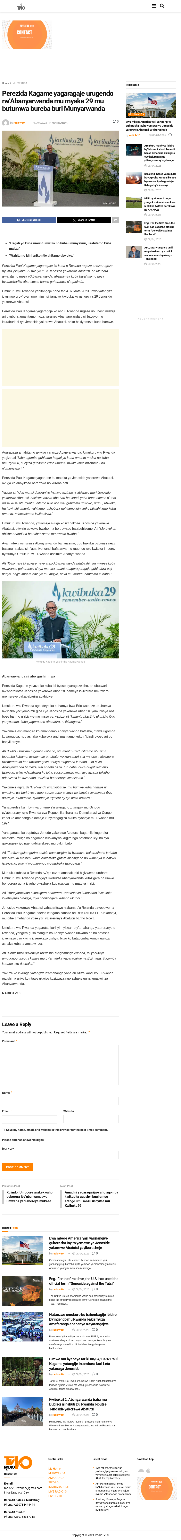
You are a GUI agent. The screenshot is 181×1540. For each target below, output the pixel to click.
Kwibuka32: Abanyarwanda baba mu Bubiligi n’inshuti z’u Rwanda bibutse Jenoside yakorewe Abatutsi (78, 1405)
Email (7, 1111)
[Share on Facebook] (29, 220)
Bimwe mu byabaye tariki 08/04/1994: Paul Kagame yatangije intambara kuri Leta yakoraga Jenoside (83, 1364)
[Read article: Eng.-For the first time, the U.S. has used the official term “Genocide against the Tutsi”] (22, 1291)
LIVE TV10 (55, 1496)
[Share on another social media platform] (115, 220)
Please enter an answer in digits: (23, 1139)
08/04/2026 (80, 1254)
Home (5, 83)
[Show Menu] (154, 6)
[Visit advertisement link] (27, 34)
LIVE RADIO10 (57, 1492)
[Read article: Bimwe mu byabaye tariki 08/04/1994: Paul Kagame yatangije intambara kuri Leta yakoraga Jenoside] (22, 1371)
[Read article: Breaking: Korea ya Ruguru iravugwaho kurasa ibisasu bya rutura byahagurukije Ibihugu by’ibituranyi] (134, 178)
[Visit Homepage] (21, 6)
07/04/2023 (40, 122)
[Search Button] (162, 6)
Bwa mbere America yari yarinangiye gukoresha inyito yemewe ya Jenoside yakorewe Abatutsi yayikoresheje (79, 1244)
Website (68, 1111)
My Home (54, 1469)
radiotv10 (19, 122)
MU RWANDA (20, 83)
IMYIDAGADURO (58, 1487)
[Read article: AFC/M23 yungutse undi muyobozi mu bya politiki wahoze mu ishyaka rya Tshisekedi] (134, 251)
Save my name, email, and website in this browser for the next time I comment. (57, 1129)
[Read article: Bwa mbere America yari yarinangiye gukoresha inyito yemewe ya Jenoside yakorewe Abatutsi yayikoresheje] (22, 1251)
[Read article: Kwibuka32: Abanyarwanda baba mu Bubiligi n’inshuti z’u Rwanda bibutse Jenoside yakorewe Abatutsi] (22, 1412)
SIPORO (53, 1483)
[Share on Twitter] (84, 220)
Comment (9, 1041)
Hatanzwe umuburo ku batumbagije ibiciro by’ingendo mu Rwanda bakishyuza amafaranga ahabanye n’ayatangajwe (83, 1320)
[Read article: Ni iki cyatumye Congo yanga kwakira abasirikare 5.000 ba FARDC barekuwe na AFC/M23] (134, 202)
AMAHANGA (56, 1478)
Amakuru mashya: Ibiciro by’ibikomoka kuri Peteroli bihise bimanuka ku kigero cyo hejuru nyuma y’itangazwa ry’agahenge (159, 153)
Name (7, 1093)
